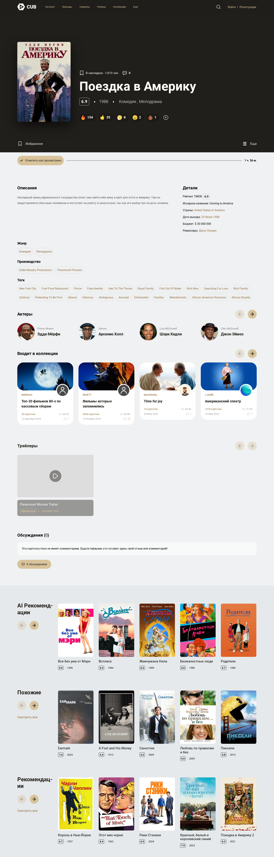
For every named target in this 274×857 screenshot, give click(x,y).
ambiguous (106, 297)
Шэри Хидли (171, 334)
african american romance (209, 297)
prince (78, 288)
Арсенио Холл (111, 334)
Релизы (101, 6)
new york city (27, 288)
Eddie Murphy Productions (35, 270)
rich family (240, 288)
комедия (127, 101)
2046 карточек (91, 414)
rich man (193, 288)
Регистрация (248, 7)
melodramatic (178, 297)
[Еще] (249, 143)
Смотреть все (27, 717)
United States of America (209, 210)
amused (124, 297)
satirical (24, 297)
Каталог (50, 6)
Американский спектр (223, 401)
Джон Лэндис (208, 230)
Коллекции (119, 6)
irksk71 (87, 394)
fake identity (95, 288)
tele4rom (26, 394)
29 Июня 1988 (210, 217)
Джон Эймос (232, 334)
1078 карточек (213, 409)
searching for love (216, 288)
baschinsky (150, 394)
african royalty (241, 297)
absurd (72, 297)
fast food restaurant (55, 288)
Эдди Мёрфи (48, 334)
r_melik (209, 394)
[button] (252, 314)
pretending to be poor (48, 297)
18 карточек (151, 409)
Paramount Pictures (69, 270)
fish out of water (170, 288)
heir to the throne (120, 288)
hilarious (87, 297)
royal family (146, 288)
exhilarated (141, 297)
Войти (232, 7)
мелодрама (150, 101)
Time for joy (153, 401)
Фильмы (67, 6)
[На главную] (27, 6)
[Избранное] (30, 143)
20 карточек (28, 414)
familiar (159, 297)
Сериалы (85, 6)
